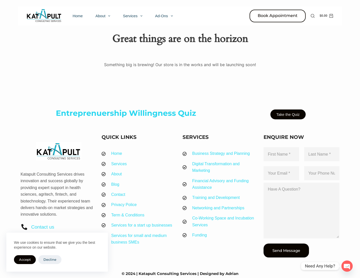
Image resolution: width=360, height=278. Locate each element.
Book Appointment (278, 15)
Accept (25, 259)
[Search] (313, 16)
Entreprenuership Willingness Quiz (126, 113)
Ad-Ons (165, 16)
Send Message (286, 250)
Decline (49, 259)
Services (133, 16)
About (103, 16)
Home (78, 16)
